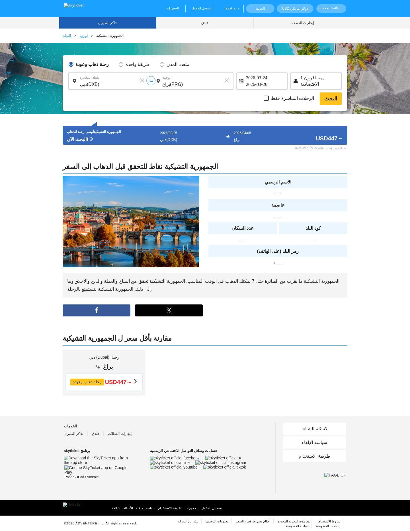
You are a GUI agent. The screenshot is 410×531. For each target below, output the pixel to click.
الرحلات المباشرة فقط (292, 98)
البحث (330, 99)
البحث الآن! (80, 139)
